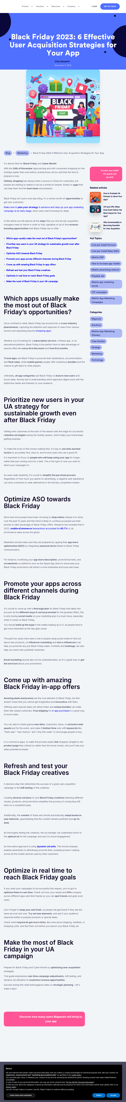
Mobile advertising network (105, 270)
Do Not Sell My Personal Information (80, 1082)
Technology (97, 360)
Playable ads (98, 276)
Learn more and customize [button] (21, 1095)
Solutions (96, 325)
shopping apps (43, 330)
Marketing (97, 354)
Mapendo (96, 319)
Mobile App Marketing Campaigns (103, 300)
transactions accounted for (39, 528)
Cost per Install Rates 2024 (105, 251)
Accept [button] (113, 1095)
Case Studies (98, 341)
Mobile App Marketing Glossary (103, 333)
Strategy (96, 347)
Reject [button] (99, 1095)
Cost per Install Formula (104, 245)
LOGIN (94, 6)
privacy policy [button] (11, 1087)
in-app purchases (61, 710)
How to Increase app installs (106, 263)
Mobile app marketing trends (103, 284)
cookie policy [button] (76, 1075)
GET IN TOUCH (110, 6)
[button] (26, 6)
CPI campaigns (99, 292)
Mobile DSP (98, 257)
